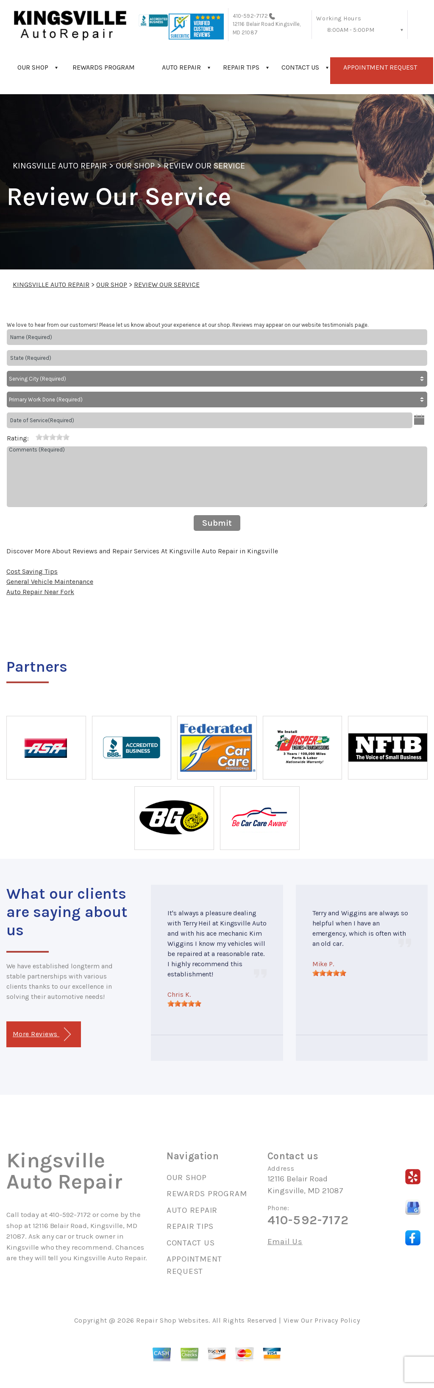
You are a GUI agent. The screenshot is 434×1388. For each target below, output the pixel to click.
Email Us (285, 1242)
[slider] (53, 437)
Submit (217, 523)
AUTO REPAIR (181, 67)
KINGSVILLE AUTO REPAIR (60, 166)
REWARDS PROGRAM (103, 67)
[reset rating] (32, 436)
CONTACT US (300, 67)
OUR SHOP (32, 67)
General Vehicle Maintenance (49, 582)
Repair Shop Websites (172, 1320)
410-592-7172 (250, 16)
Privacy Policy (337, 1320)
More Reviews (42, 1034)
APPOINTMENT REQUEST (380, 67)
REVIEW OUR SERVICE (204, 166)
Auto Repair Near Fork (40, 592)
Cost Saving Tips (32, 571)
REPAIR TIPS (241, 67)
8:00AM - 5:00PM (350, 30)
